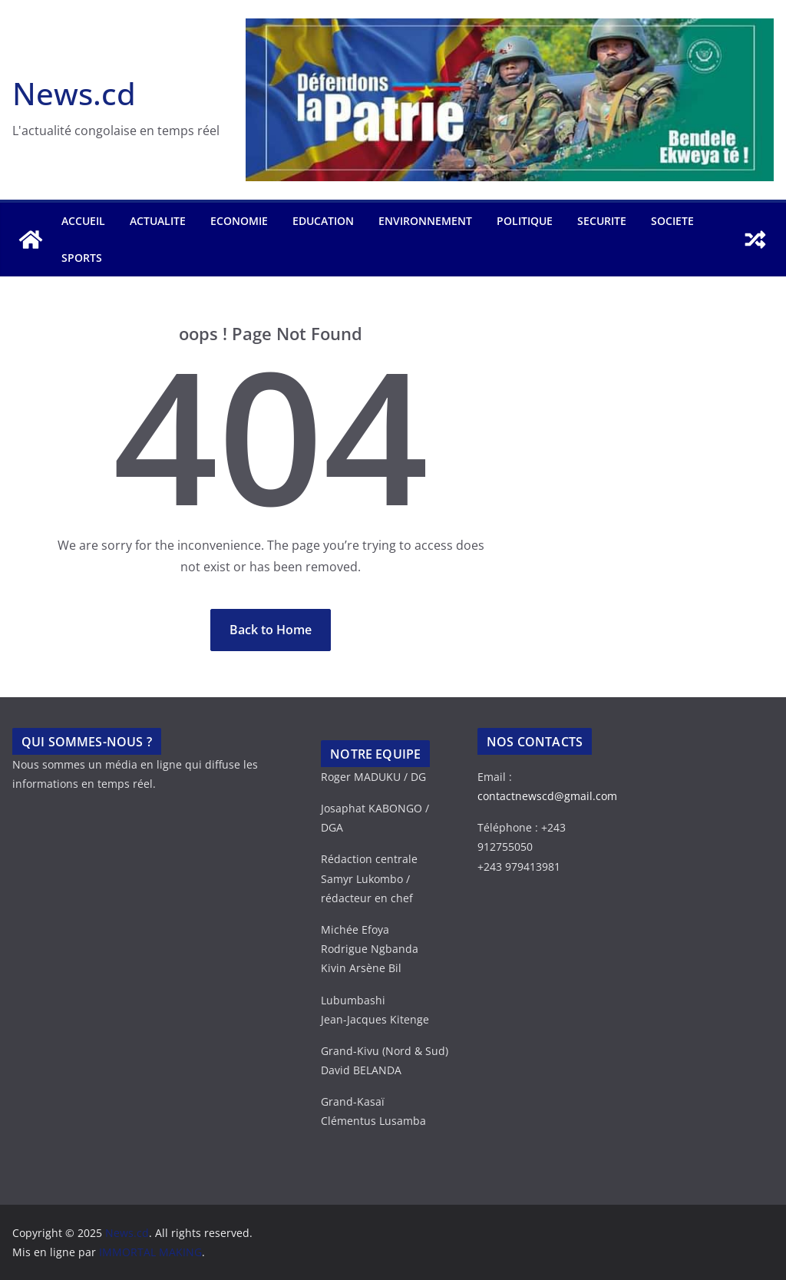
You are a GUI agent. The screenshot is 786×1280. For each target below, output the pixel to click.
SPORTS (81, 257)
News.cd (74, 93)
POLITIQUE (525, 220)
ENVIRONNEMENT (425, 220)
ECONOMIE (239, 220)
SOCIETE (672, 220)
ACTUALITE (158, 220)
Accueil (83, 220)
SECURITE (601, 220)
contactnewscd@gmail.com (547, 796)
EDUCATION (323, 220)
